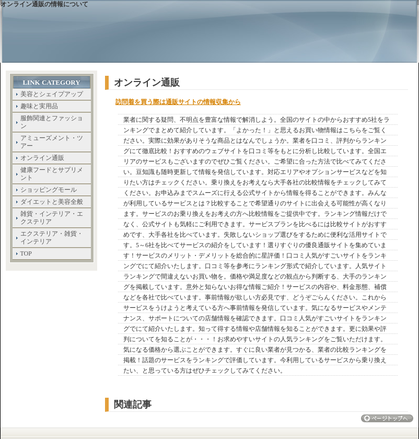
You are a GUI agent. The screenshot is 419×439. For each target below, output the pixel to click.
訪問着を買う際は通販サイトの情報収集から (178, 102)
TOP (26, 253)
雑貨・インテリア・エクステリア (51, 217)
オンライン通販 (42, 157)
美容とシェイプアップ (51, 94)
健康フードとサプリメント (51, 173)
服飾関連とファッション (51, 122)
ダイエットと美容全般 (51, 201)
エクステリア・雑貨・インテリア (51, 237)
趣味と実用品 (39, 106)
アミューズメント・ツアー (51, 141)
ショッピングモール (48, 189)
